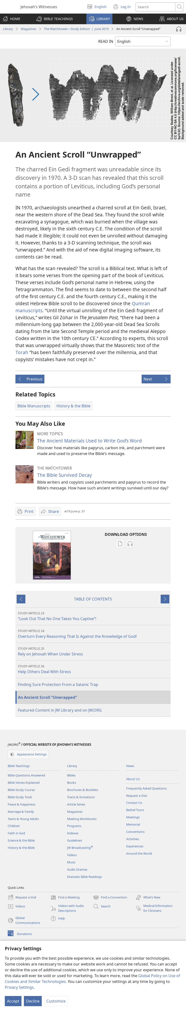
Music (71, 862)
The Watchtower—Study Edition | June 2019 (76, 29)
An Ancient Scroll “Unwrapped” (47, 697)
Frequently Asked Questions (146, 788)
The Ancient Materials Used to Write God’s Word (89, 440)
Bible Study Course (21, 790)
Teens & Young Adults (23, 819)
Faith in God (16, 833)
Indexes (72, 833)
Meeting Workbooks (81, 819)
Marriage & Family (21, 811)
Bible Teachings (19, 766)
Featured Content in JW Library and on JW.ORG (60, 710)
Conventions (135, 831)
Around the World (139, 853)
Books (71, 782)
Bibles (71, 775)
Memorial (133, 824)
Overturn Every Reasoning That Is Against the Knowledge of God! (93, 634)
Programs (74, 826)
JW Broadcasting (80, 847)
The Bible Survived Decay (64, 475)
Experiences (134, 846)
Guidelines (74, 840)
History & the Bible (21, 847)
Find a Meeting (65, 897)
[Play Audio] (178, 29)
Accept (13, 1001)
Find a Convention (110, 897)
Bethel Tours (135, 810)
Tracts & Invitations (81, 797)
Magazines (28, 29)
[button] (54, 19)
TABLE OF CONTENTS (93, 599)
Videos (72, 855)
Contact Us (134, 802)
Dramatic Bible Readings (84, 876)
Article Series (76, 804)
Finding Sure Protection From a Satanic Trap (58, 684)
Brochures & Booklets (82, 790)
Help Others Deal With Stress (93, 669)
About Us (133, 779)
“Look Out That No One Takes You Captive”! (93, 616)
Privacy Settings (19, 987)
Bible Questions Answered (26, 775)
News (130, 766)
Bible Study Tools (20, 797)
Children (14, 826)
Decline (33, 1001)
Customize (56, 1001)
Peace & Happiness (21, 804)
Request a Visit (136, 795)
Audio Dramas (77, 869)
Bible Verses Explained (24, 782)
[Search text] (155, 6)
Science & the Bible (21, 840)
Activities (132, 839)
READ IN (105, 41)
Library (8, 29)
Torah (21, 352)
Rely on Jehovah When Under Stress (93, 651)
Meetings (133, 817)
